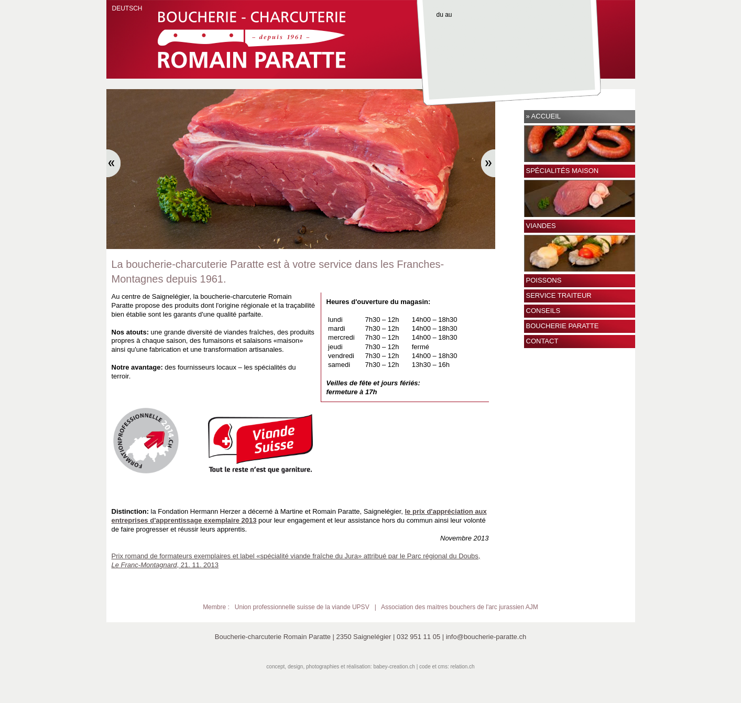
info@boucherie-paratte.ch (486, 637)
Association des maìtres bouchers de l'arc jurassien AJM (459, 607)
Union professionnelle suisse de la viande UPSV (302, 607)
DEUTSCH (127, 8)
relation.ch (463, 666)
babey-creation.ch (394, 666)
